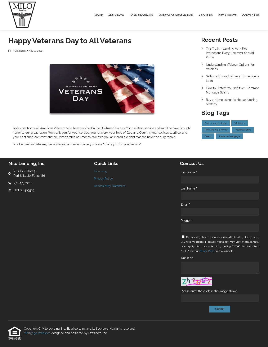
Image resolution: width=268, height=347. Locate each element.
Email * (185, 204)
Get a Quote (227, 15)
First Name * (189, 172)
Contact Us (251, 15)
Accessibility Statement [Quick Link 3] (109, 186)
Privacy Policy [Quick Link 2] (103, 178)
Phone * (186, 220)
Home (99, 15)
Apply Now (116, 15)
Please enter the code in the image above (209, 291)
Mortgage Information (176, 15)
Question (187, 258)
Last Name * (189, 188)
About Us (206, 15)
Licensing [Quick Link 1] (100, 171)
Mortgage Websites (37, 333)
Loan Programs (141, 15)
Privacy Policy (207, 251)
